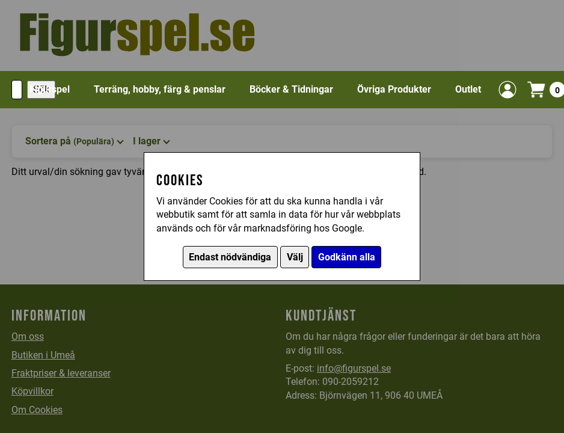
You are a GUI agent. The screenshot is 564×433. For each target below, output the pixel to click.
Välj (295, 257)
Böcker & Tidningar (291, 89)
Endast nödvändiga (230, 257)
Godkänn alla (346, 257)
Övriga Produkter (394, 89)
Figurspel (49, 89)
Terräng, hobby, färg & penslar (159, 89)
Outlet (468, 89)
